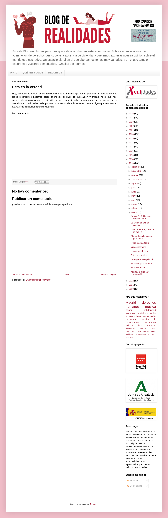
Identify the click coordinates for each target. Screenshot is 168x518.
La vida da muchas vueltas (140, 224)
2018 (131, 142)
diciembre (136, 167)
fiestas (145, 331)
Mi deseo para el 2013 (141, 263)
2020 (131, 134)
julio (133, 187)
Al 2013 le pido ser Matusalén (139, 273)
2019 (131, 138)
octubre (135, 175)
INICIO (13, 72)
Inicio (66, 274)
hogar (129, 310)
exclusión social (135, 313)
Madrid (131, 302)
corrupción (130, 331)
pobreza (129, 316)
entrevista (129, 337)
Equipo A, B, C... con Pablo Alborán (140, 217)
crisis (139, 331)
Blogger (93, 504)
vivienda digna (134, 325)
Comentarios (134, 486)
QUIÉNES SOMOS (33, 72)
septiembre (136, 179)
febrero (135, 208)
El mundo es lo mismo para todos (141, 237)
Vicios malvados (138, 247)
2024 (131, 117)
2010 (131, 289)
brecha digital (148, 328)
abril (133, 200)
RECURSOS (55, 72)
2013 (131, 163)
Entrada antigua (108, 274)
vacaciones (150, 322)
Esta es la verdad (139, 255)
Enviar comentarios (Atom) (38, 280)
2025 (131, 113)
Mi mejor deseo (138, 267)
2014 (131, 159)
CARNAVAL (151, 325)
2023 (131, 122)
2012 (131, 280)
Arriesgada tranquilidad (142, 259)
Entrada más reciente (23, 274)
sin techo (150, 313)
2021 (131, 130)
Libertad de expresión (145, 316)
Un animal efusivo (139, 251)
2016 (131, 151)
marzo (134, 204)
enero (134, 212)
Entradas (132, 480)
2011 (131, 285)
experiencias (132, 319)
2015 (131, 155)
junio (133, 192)
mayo (134, 196)
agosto (134, 183)
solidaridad (150, 310)
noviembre (136, 171)
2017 (131, 146)
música (150, 306)
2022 (131, 126)
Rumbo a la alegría (140, 243)
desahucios (130, 328)
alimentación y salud (146, 334)
